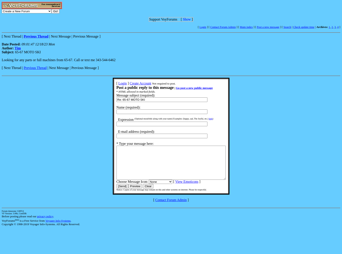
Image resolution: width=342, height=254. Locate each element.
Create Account (134, 83)
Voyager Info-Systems (58, 227)
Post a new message (268, 27)
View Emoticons (180, 188)
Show (187, 19)
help (204, 118)
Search (287, 27)
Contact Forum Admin (223, 27)
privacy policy (45, 223)
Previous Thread (35, 68)
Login (202, 27)
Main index (246, 27)
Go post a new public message (187, 88)
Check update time (303, 27)
